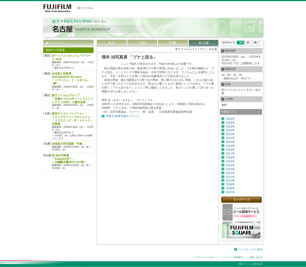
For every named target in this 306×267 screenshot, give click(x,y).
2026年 (230, 118)
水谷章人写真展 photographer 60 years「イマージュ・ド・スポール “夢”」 (70, 78)
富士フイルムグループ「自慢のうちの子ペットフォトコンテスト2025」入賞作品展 (72, 99)
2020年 (230, 142)
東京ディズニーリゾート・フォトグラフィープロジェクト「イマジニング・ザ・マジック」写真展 (72, 118)
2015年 (230, 161)
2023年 (230, 130)
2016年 (230, 157)
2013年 (230, 169)
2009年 (230, 184)
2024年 (230, 126)
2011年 (230, 177)
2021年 (230, 138)
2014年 (230, 165)
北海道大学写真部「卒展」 (68, 143)
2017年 (230, 153)
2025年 (230, 122)
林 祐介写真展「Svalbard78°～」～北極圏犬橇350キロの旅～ (69, 159)
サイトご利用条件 (234, 257)
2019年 (230, 145)
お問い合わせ (256, 257)
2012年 (230, 173)
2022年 (230, 134)
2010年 (230, 180)
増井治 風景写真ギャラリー (123, 116)
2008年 (230, 188)
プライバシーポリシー (206, 257)
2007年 (230, 192)
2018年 (230, 149)
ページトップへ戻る (250, 249)
